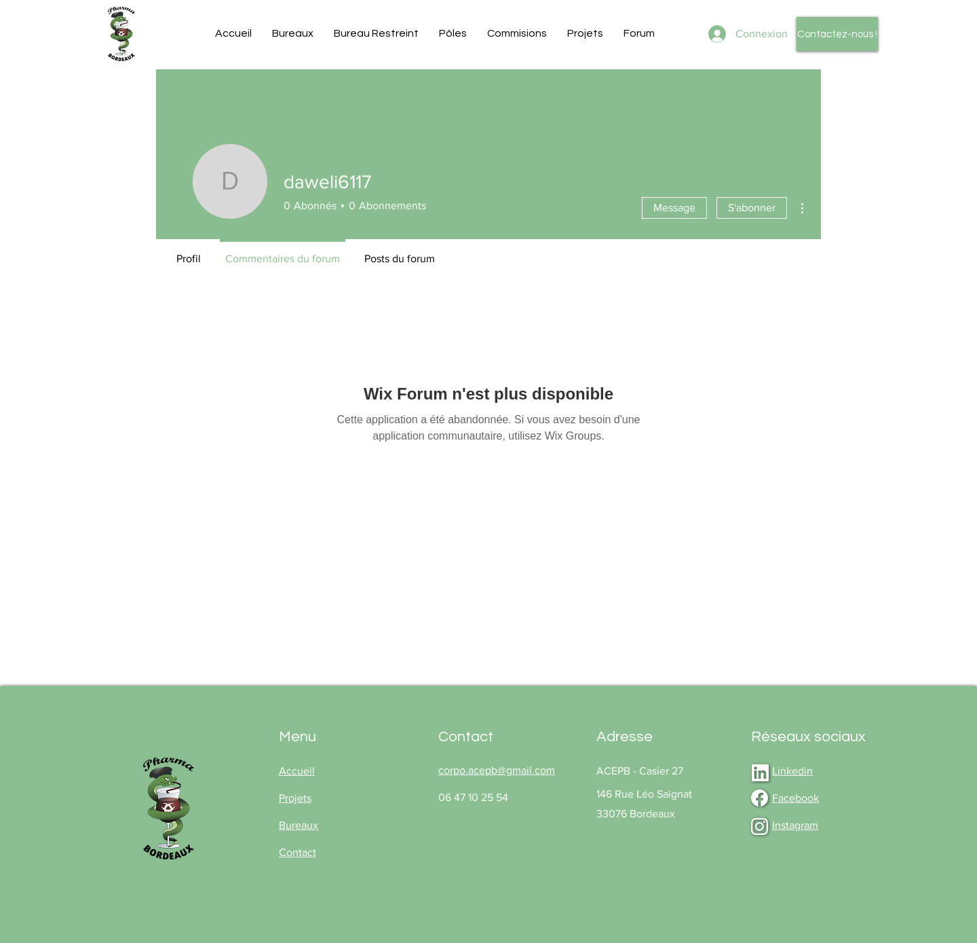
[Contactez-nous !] (837, 34)
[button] (293, 33)
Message (674, 207)
